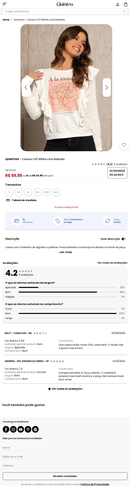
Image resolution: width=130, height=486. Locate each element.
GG (37, 192)
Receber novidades (65, 476)
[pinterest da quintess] (28, 429)
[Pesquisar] (124, 11)
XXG (47, 192)
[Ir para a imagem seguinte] (107, 87)
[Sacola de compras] (125, 4)
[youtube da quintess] (20, 429)
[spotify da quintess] (35, 429)
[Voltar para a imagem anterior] (26, 87)
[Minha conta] (117, 4)
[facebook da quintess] (6, 429)
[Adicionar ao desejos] (124, 145)
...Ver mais (65, 252)
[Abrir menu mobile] (5, 4)
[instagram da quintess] (13, 429)
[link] (109, 164)
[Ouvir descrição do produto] (112, 239)
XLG (56, 192)
